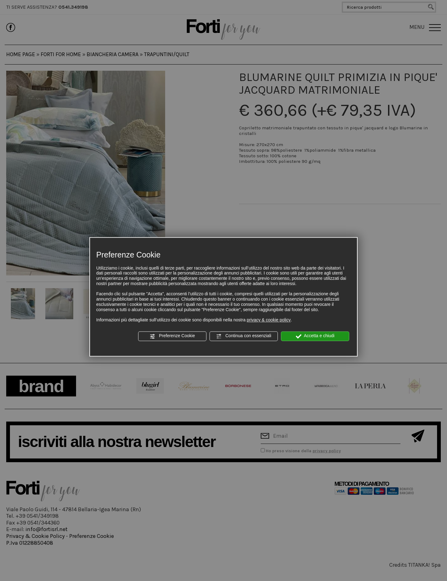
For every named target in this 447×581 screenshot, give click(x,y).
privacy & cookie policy (269, 320)
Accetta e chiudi (315, 336)
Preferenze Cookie (172, 336)
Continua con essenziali (243, 336)
